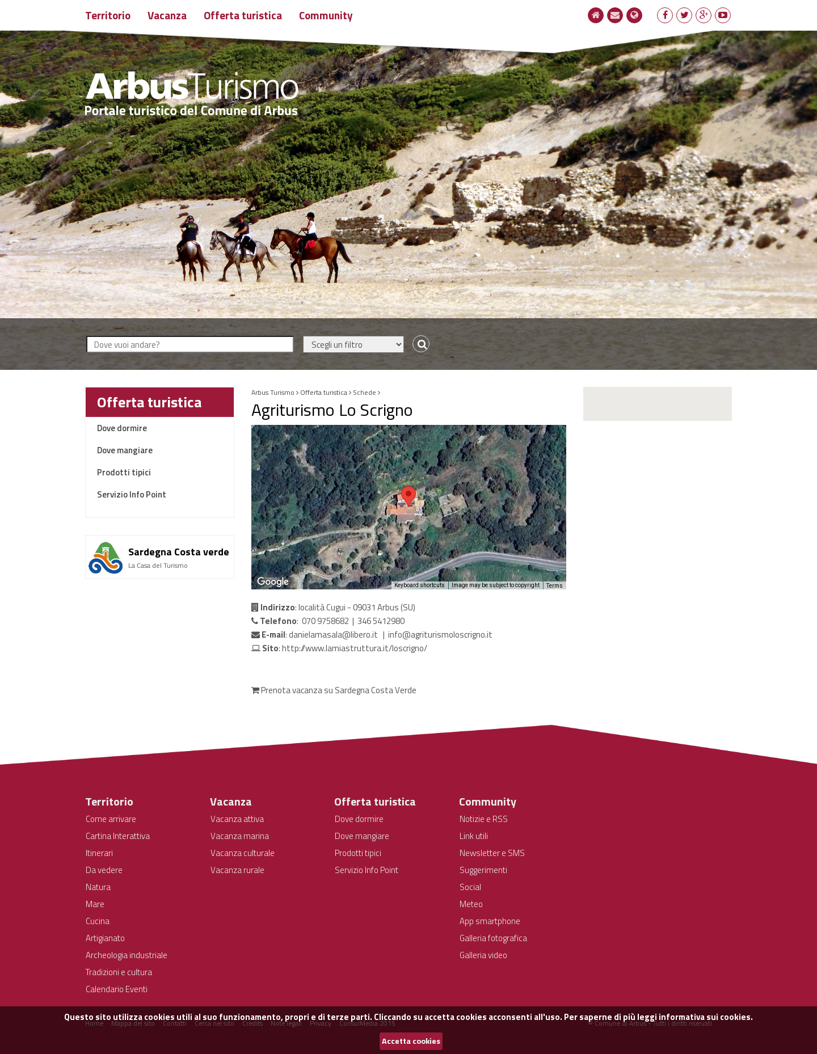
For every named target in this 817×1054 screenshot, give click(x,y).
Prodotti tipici (124, 472)
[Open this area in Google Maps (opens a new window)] (273, 582)
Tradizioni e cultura (119, 972)
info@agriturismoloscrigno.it (440, 634)
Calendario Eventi (117, 989)
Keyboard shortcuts (419, 585)
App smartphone (490, 920)
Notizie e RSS (484, 818)
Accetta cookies (411, 1041)
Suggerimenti (483, 869)
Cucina (98, 920)
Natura (98, 886)
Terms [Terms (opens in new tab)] (554, 586)
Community (326, 15)
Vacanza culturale (242, 852)
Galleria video (483, 955)
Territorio (107, 15)
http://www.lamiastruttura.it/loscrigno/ (354, 648)
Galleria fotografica (493, 938)
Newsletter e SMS (492, 852)
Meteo (471, 903)
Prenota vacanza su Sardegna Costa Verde (333, 690)
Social (470, 886)
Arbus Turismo (272, 392)
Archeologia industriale (126, 955)
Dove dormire (122, 428)
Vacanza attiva (237, 818)
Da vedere (104, 869)
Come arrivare (111, 818)
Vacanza (167, 15)
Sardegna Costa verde (178, 551)
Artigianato (105, 938)
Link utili (474, 835)
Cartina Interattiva (118, 835)
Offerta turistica (243, 15)
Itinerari (99, 852)
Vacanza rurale (237, 869)
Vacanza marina (239, 835)
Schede (364, 392)
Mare (95, 903)
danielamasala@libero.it (333, 634)
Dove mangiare (125, 450)
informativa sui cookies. (706, 1016)
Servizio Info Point (131, 494)
